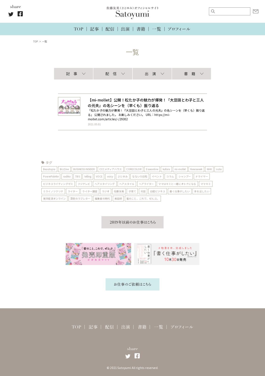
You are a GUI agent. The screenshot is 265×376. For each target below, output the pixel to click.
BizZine (64, 169)
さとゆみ (133, 176)
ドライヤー (211, 176)
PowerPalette (61, 176)
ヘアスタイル (126, 184)
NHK (209, 169)
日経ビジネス (157, 191)
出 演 (150, 73)
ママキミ (206, 184)
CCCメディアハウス (111, 169)
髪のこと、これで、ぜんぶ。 (142, 198)
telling (97, 176)
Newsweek (196, 169)
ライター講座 (90, 191)
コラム (180, 176)
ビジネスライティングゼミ (58, 184)
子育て (132, 191)
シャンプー (194, 176)
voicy (120, 176)
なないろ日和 (149, 176)
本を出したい (202, 191)
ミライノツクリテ (53, 191)
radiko (77, 176)
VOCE (109, 176)
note (45, 176)
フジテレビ (84, 184)
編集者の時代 (102, 198)
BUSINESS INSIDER (84, 169)
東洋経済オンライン (54, 198)
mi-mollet (180, 169)
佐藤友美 (119, 191)
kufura (166, 169)
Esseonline (152, 169)
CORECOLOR (134, 169)
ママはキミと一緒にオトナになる (177, 184)
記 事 (71, 73)
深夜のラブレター (80, 198)
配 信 (111, 73)
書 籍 (189, 73)
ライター (73, 191)
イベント (167, 176)
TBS (87, 176)
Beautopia (49, 169)
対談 (143, 191)
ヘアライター (146, 184)
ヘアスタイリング (105, 184)
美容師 (118, 198)
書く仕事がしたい (180, 191)
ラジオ (105, 191)
